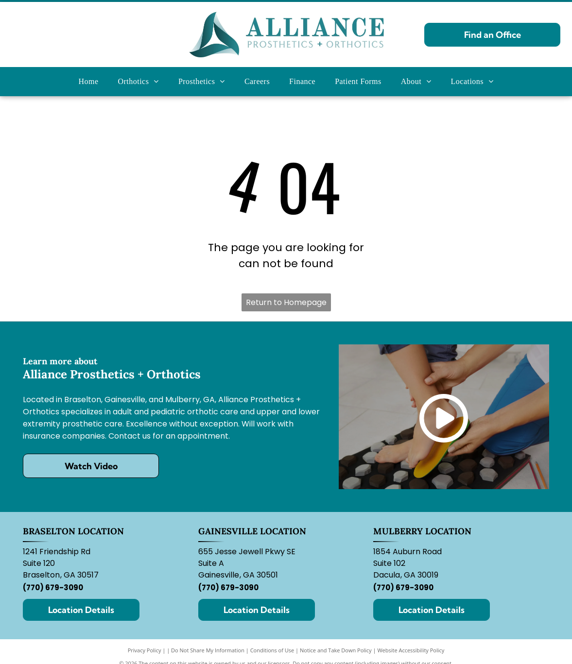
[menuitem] (88, 81)
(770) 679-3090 (53, 587)
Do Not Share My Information (207, 650)
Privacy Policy (144, 650)
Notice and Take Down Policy (336, 650)
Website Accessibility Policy (410, 650)
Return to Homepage (286, 302)
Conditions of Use (272, 650)
